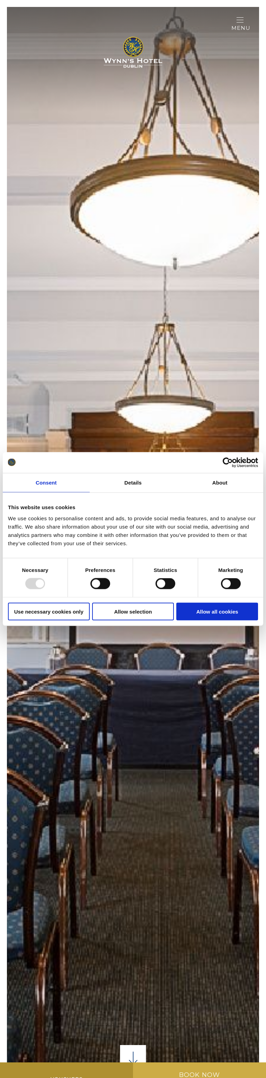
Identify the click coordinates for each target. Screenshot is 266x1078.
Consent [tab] (46, 483)
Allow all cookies (217, 611)
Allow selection (133, 611)
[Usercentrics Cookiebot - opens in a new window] (227, 462)
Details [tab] (133, 483)
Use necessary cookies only (48, 611)
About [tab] (220, 483)
